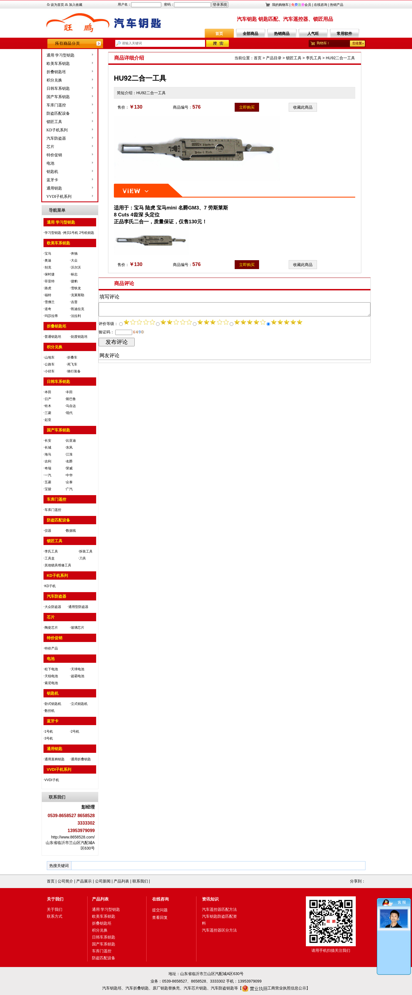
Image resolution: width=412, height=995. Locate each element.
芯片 (34, 147)
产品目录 (274, 58)
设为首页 (57, 5)
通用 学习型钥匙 (44, 55)
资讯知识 (210, 899)
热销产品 (336, 5)
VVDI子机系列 (42, 197)
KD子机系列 (40, 130)
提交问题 (160, 910)
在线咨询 (320, 5)
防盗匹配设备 (41, 113)
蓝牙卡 (36, 180)
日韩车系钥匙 (41, 88)
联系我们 (140, 881)
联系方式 (54, 916)
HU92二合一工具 (340, 58)
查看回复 (160, 917)
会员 (301, 5)
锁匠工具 (37, 122)
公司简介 (65, 881)
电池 (34, 163)
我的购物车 (280, 5)
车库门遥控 (39, 105)
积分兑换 (37, 80)
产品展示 (84, 881)
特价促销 (37, 155)
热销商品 (282, 33)
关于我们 (55, 899)
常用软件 (344, 33)
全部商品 (250, 33)
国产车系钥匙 (41, 97)
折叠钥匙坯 (39, 72)
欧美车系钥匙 (41, 64)
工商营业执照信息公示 (274, 988)
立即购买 (247, 107)
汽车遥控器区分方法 (219, 930)
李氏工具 (313, 58)
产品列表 (121, 881)
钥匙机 (36, 172)
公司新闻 (103, 881)
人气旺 (313, 33)
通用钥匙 (37, 188)
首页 (219, 33)
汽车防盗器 (39, 138)
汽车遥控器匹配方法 (219, 909)
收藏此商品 (303, 107)
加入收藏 (75, 5)
